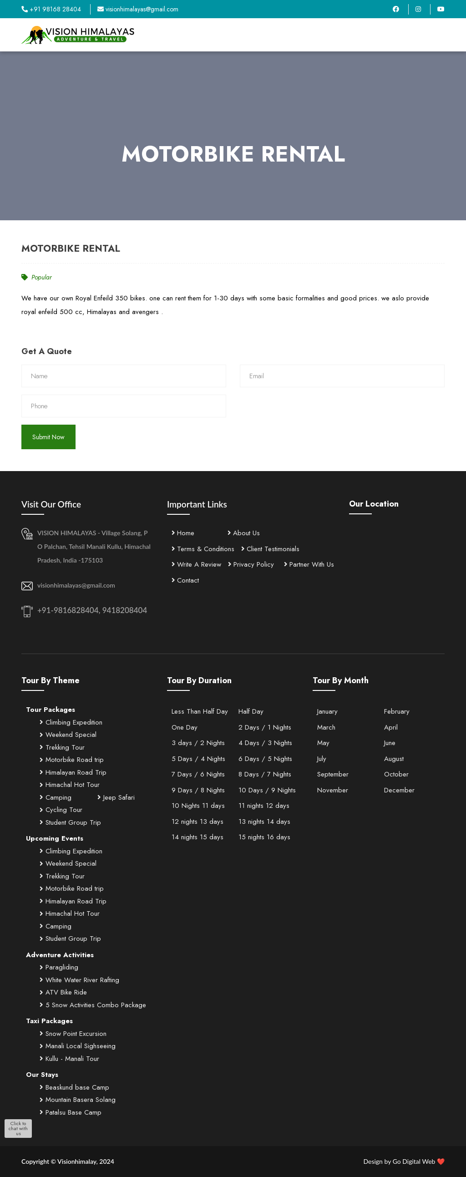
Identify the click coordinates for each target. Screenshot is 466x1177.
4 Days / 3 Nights (265, 743)
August (394, 759)
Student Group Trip (70, 822)
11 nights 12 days (263, 806)
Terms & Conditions (203, 549)
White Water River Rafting (79, 980)
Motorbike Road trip (72, 760)
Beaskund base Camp (74, 1087)
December (399, 790)
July (321, 759)
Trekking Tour (62, 747)
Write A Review (196, 564)
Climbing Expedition (71, 722)
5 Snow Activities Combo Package (93, 1005)
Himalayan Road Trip (73, 772)
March (326, 727)
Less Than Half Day (200, 711)
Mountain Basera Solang (78, 1100)
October (396, 774)
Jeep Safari (116, 797)
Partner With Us (309, 564)
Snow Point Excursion (73, 1034)
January (327, 711)
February (397, 711)
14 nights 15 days (197, 837)
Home (183, 533)
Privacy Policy (251, 564)
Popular (36, 277)
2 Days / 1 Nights (264, 727)
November (332, 790)
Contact (185, 580)
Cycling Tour (61, 810)
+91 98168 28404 (51, 9)
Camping (55, 797)
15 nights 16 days (264, 837)
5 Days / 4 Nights (198, 759)
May (323, 743)
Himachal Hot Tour (70, 785)
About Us (244, 533)
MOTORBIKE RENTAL (70, 248)
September (333, 774)
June (389, 743)
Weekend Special (68, 735)
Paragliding (59, 967)
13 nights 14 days (264, 822)
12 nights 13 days (197, 822)
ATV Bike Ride (63, 992)
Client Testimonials (270, 549)
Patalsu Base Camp (70, 1112)
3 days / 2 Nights (198, 743)
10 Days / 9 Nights (267, 790)
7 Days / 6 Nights (198, 774)
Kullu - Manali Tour (69, 1059)
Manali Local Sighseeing (78, 1046)
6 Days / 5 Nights (265, 759)
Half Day (250, 711)
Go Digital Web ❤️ (404, 1161)
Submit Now (48, 436)
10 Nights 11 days (198, 806)
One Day (185, 727)
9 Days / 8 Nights (198, 790)
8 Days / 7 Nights (264, 774)
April (391, 727)
